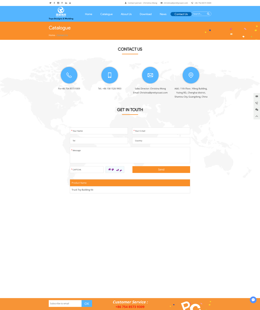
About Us (126, 14)
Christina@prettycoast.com (154, 92)
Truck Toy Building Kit (82, 189)
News (163, 14)
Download (146, 14)
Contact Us (181, 14)
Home (88, 14)
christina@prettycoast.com (176, 3)
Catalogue (106, 14)
